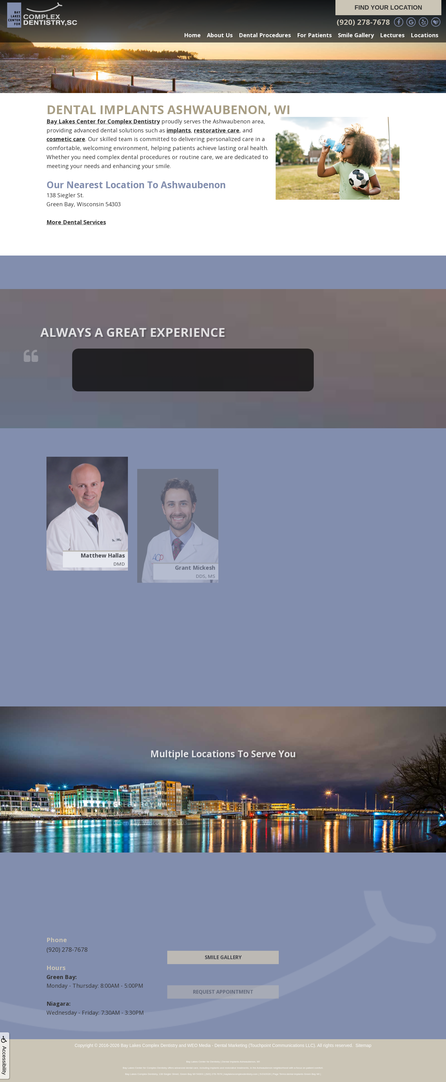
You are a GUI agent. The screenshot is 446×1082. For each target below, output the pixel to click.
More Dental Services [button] (76, 222)
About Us (220, 35)
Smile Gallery (356, 35)
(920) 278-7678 (363, 22)
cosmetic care (65, 139)
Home (192, 35)
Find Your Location (388, 7)
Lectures (392, 35)
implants (179, 130)
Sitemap (363, 1044)
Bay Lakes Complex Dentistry (149, 1044)
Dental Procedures (265, 35)
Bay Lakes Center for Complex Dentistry (103, 121)
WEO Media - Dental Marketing (217, 1044)
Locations (424, 35)
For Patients (314, 35)
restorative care (216, 130)
